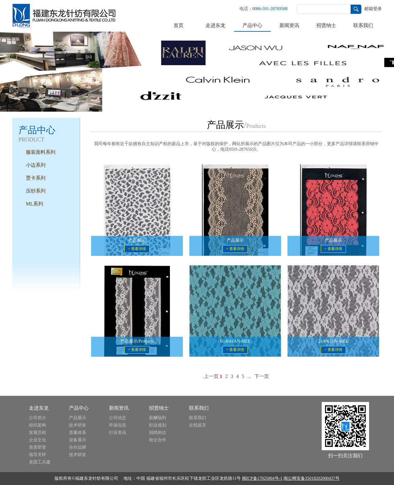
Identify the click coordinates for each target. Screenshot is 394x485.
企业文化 (37, 440)
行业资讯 (117, 432)
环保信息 (117, 425)
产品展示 (77, 417)
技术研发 (77, 425)
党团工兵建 (39, 462)
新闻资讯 (289, 25)
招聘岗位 (157, 432)
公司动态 (117, 417)
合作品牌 (77, 447)
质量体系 (77, 432)
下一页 (261, 376)
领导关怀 (37, 454)
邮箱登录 (373, 8)
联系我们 (363, 25)
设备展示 (77, 440)
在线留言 (197, 425)
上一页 (211, 376)
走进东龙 (215, 25)
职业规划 (157, 425)
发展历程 (37, 432)
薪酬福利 (157, 417)
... (249, 376)
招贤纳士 (326, 25)
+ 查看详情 (137, 249)
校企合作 (157, 440)
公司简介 (37, 417)
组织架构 (37, 425)
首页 (178, 25)
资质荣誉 (37, 447)
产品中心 (252, 25)
